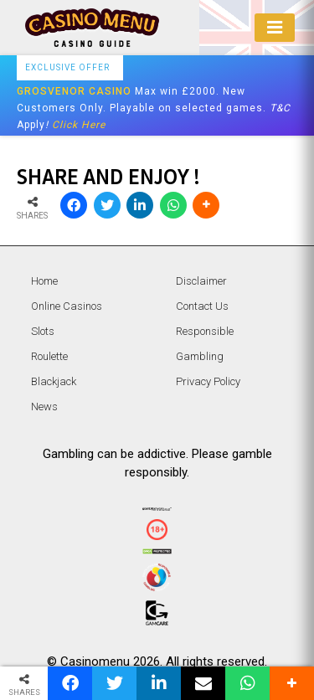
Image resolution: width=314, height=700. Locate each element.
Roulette (49, 356)
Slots (42, 331)
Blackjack (53, 381)
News (44, 406)
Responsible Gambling (205, 344)
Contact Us (202, 306)
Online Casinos (66, 306)
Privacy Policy (208, 381)
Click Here (79, 125)
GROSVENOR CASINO (74, 91)
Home (44, 281)
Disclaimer (201, 281)
